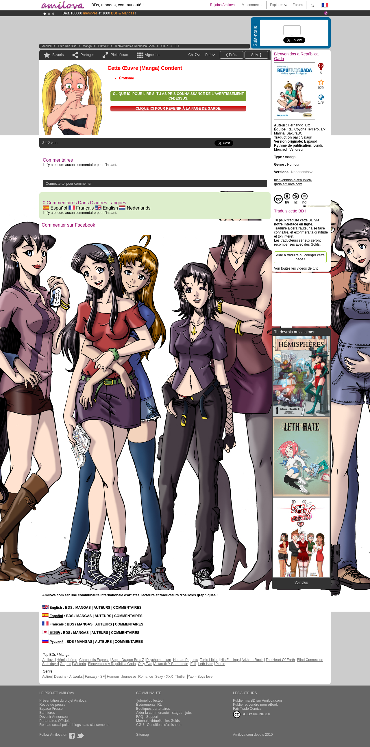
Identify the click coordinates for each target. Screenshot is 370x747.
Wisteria (79, 664)
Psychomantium (158, 660)
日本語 (51, 633)
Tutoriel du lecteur (150, 701)
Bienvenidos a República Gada (135, 46)
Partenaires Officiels (54, 721)
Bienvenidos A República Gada (112, 664)
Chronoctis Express (94, 660)
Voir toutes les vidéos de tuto (296, 268)
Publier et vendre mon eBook (255, 705)
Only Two (145, 664)
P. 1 (177, 46)
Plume (220, 664)
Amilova (48, 660)
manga (87, 46)
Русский (53, 642)
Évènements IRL (149, 705)
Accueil (46, 46)
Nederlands (134, 208)
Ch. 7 (164, 46)
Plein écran (119, 55)
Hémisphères (67, 660)
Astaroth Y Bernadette (171, 664)
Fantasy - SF (95, 677)
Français (81, 208)
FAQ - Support (147, 717)
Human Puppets (185, 660)
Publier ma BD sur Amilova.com (257, 701)
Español (55, 208)
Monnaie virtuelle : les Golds (158, 721)
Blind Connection (310, 660)
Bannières (47, 713)
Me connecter (252, 5)
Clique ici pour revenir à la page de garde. (178, 109)
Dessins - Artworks (68, 677)
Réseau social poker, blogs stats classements (74, 725)
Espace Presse (51, 709)
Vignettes (152, 55)
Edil (193, 664)
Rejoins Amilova (222, 5)
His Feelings (230, 660)
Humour (103, 46)
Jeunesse (128, 677)
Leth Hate (205, 664)
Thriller (180, 677)
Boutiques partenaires (153, 709)
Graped (65, 664)
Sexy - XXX (164, 677)
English (106, 208)
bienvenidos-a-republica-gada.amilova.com (293, 182)
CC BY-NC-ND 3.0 (251, 714)
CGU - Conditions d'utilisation (158, 725)
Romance (145, 677)
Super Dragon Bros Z (127, 660)
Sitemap (142, 735)
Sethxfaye (50, 664)
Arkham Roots (253, 660)
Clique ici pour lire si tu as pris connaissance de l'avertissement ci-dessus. (178, 96)
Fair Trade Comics (247, 709)
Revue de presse (52, 705)
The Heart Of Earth (280, 660)
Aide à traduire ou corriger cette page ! (300, 257)
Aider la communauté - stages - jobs (164, 713)
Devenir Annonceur (54, 717)
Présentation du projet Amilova (62, 701)
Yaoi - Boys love (200, 677)
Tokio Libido (209, 660)
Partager (87, 55)
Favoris (58, 55)
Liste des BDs (67, 46)
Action (47, 677)
